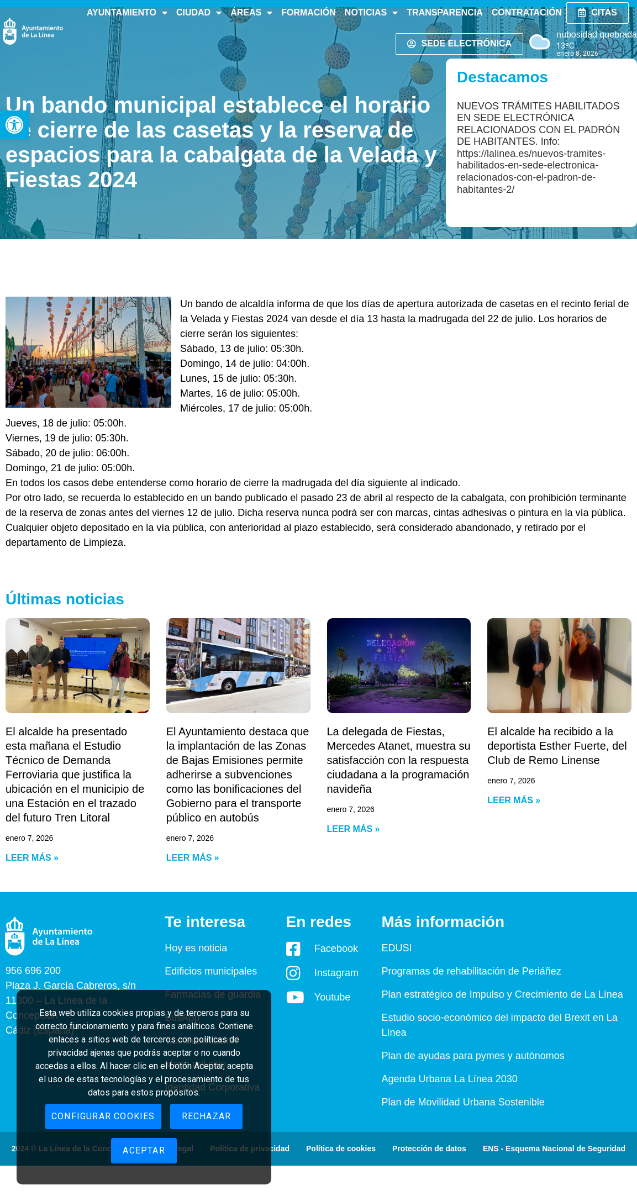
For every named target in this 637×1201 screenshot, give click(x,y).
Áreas (251, 13)
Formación (308, 12)
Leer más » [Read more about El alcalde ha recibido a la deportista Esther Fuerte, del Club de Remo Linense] (513, 800)
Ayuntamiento (127, 13)
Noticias (371, 13)
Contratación (527, 12)
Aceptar (144, 1150)
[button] (14, 124)
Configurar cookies (103, 1116)
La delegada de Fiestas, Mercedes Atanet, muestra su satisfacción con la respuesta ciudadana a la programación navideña (399, 760)
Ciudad (199, 13)
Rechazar (206, 1116)
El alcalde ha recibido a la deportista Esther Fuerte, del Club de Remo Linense (557, 745)
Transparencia (444, 12)
